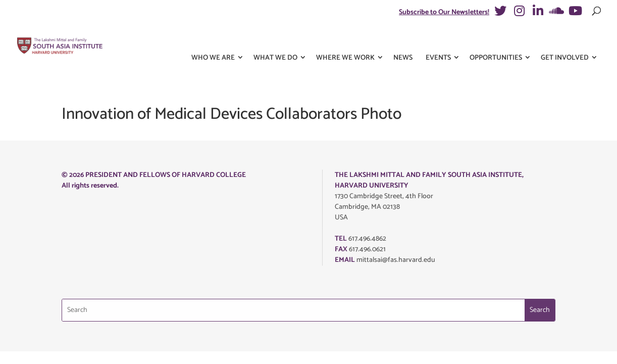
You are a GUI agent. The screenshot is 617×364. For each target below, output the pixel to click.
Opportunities (496, 40)
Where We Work (345, 40)
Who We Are (213, 40)
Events (438, 40)
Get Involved (565, 40)
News (403, 40)
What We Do (275, 40)
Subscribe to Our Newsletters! (444, 12)
